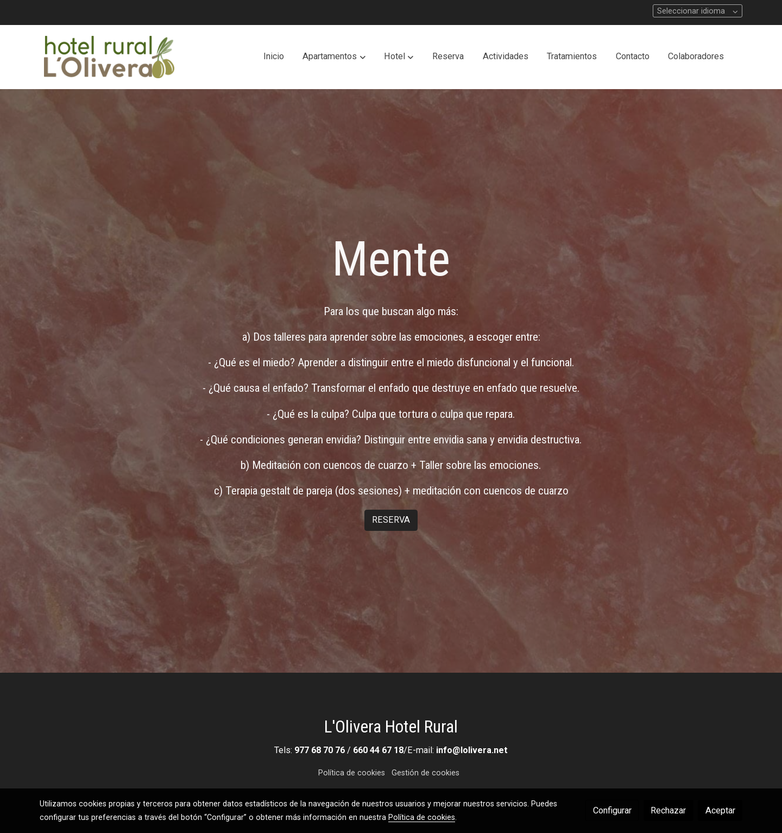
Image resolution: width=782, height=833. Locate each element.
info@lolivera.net (472, 750)
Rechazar (668, 810)
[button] (334, 57)
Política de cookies (351, 772)
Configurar (612, 810)
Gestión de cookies (425, 772)
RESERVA (391, 520)
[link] (109, 57)
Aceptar (720, 810)
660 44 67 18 (378, 750)
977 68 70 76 (319, 750)
